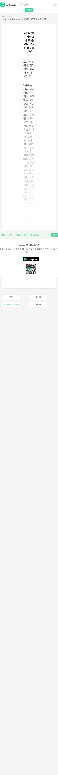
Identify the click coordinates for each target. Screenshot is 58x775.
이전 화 (38, 297)
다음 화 (38, 304)
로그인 (29, 10)
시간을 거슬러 (8, 16)
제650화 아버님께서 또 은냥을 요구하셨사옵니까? (25, 19)
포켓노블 (8, 4)
